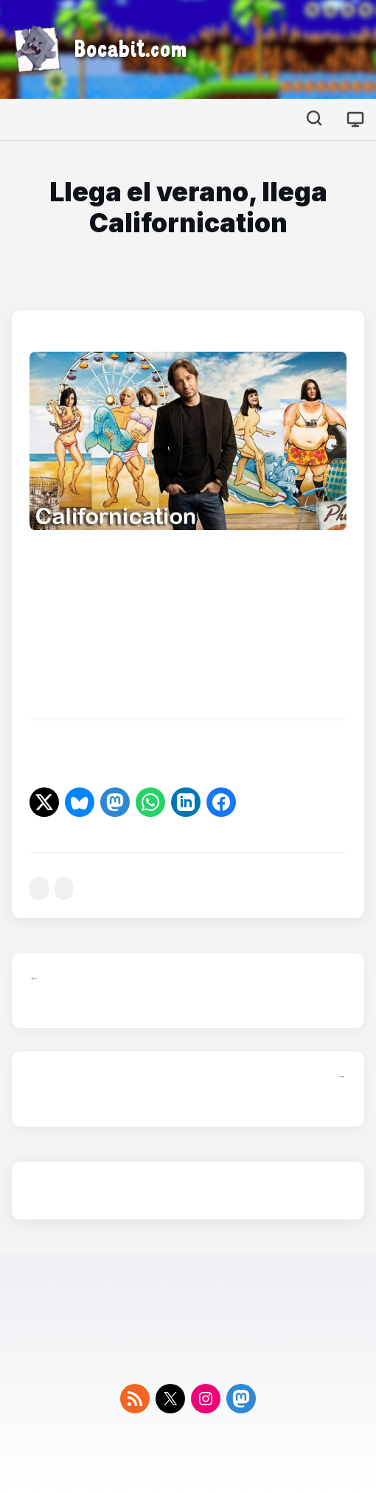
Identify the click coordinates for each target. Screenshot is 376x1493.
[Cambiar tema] (355, 119)
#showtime (64, 889)
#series (39, 889)
